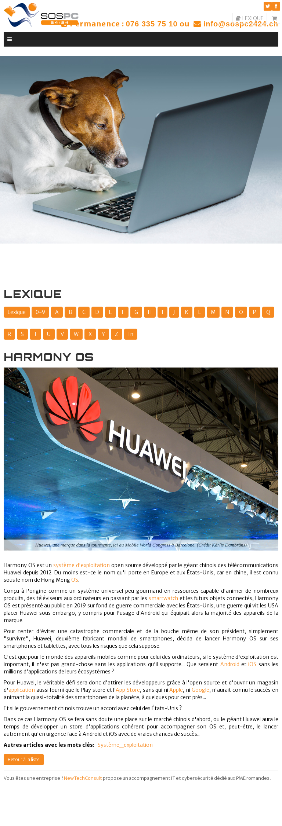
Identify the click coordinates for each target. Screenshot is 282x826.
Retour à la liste (24, 759)
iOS (252, 664)
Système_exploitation (125, 745)
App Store (128, 690)
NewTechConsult (83, 778)
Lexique (17, 312)
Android (229, 664)
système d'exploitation (81, 565)
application (21, 690)
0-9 (40, 312)
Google (200, 690)
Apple (176, 690)
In (130, 334)
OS (74, 580)
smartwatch (163, 598)
